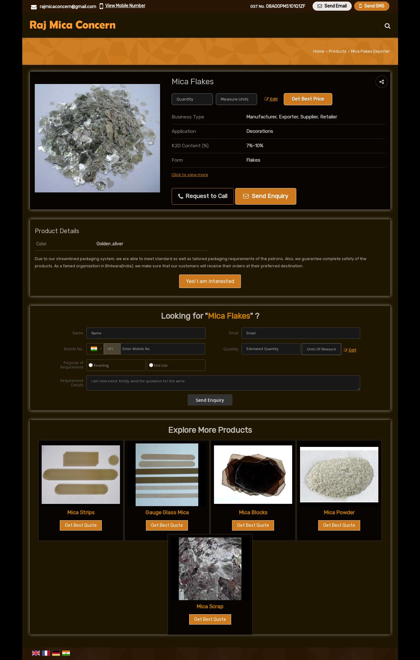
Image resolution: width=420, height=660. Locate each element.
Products (337, 51)
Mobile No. (73, 349)
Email (233, 333)
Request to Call (202, 196)
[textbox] (236, 99)
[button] (125, 5)
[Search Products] (387, 26)
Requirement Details (71, 383)
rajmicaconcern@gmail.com (68, 6)
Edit (271, 99)
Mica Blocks (253, 512)
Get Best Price (308, 99)
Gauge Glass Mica (167, 512)
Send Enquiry (265, 196)
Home (318, 51)
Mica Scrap (210, 606)
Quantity (230, 349)
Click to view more (190, 174)
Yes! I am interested (210, 281)
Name (78, 333)
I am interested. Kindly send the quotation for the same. (223, 382)
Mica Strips (81, 512)
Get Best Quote (81, 525)
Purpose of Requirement (71, 365)
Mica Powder (339, 512)
